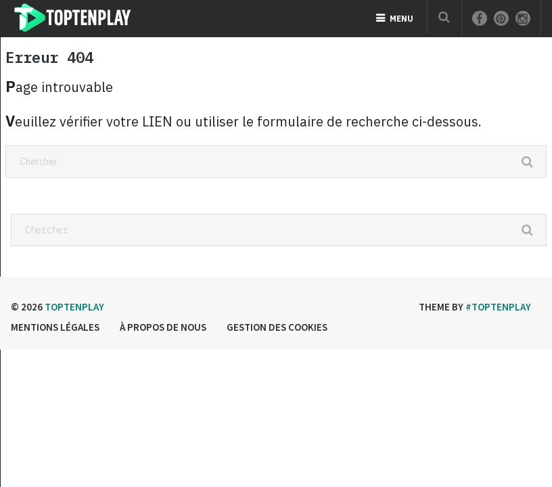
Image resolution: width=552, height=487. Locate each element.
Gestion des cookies (277, 327)
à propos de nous (163, 327)
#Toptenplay (498, 306)
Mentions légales (55, 327)
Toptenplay (74, 306)
